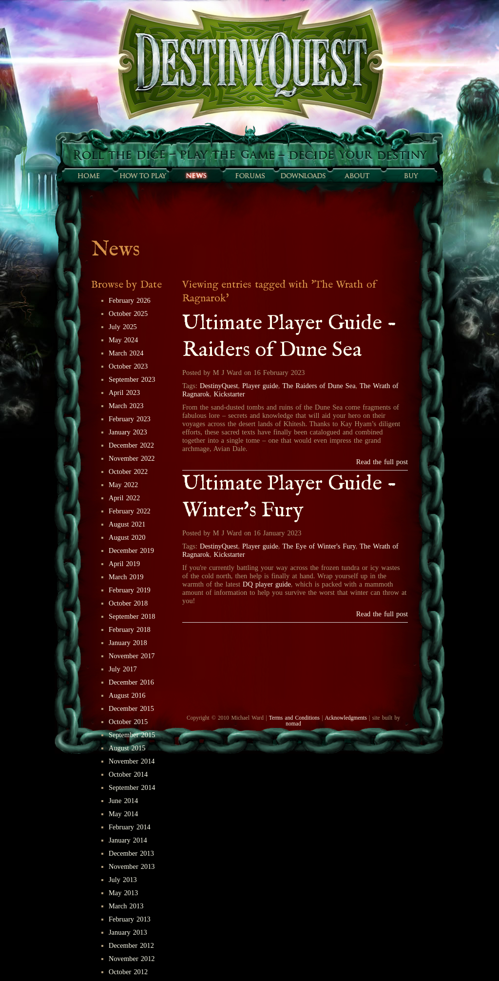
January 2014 (128, 840)
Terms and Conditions (294, 718)
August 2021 (127, 524)
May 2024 (123, 340)
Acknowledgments (345, 718)
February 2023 (130, 419)
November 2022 (132, 458)
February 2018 (130, 629)
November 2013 (132, 866)
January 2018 (128, 643)
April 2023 (124, 392)
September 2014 (132, 787)
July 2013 (123, 879)
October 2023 (128, 366)
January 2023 (128, 432)
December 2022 (131, 445)
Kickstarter (229, 394)
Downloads (303, 175)
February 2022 (130, 511)
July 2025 (123, 327)
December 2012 (131, 945)
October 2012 (128, 972)
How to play (142, 175)
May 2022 (123, 485)
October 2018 (128, 603)
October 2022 (128, 471)
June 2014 (123, 800)
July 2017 (123, 669)
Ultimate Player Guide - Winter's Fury (289, 497)
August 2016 (127, 695)
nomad (293, 723)
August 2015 (127, 748)
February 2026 (130, 300)
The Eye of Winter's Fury (318, 546)
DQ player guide (267, 584)
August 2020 (127, 537)
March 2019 (126, 577)
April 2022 (124, 498)
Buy (410, 175)
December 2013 (131, 853)
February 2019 (130, 590)
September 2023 (132, 379)
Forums (249, 175)
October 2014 (128, 774)
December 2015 (131, 708)
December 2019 (131, 550)
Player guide (260, 386)
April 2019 (124, 564)
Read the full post (382, 462)
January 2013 (128, 932)
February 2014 (130, 827)
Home (88, 175)
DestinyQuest (219, 386)
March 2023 (126, 406)
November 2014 (132, 761)
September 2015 (132, 735)
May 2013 (123, 893)
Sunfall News (196, 175)
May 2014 (123, 814)
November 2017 (132, 656)
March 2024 (126, 353)
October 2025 (128, 313)
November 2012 (132, 958)
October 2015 (128, 722)
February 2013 (130, 919)
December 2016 (131, 682)
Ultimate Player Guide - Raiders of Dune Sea (289, 337)
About (357, 175)
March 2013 (126, 906)
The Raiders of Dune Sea (318, 386)
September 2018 (132, 616)
